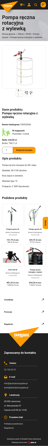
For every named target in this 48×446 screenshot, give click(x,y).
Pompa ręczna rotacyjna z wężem (35, 271)
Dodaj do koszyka (24, 150)
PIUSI (28, 34)
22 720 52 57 (10, 369)
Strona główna (8, 34)
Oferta (21, 34)
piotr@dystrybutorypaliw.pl (16, 387)
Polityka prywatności (13, 424)
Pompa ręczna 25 (12, 229)
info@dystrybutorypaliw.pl (16, 383)
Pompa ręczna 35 (35, 229)
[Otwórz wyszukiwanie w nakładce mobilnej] (36, 5)
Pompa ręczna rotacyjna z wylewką (26, 37)
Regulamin (9, 428)
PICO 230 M (12, 270)
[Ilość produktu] (7, 150)
